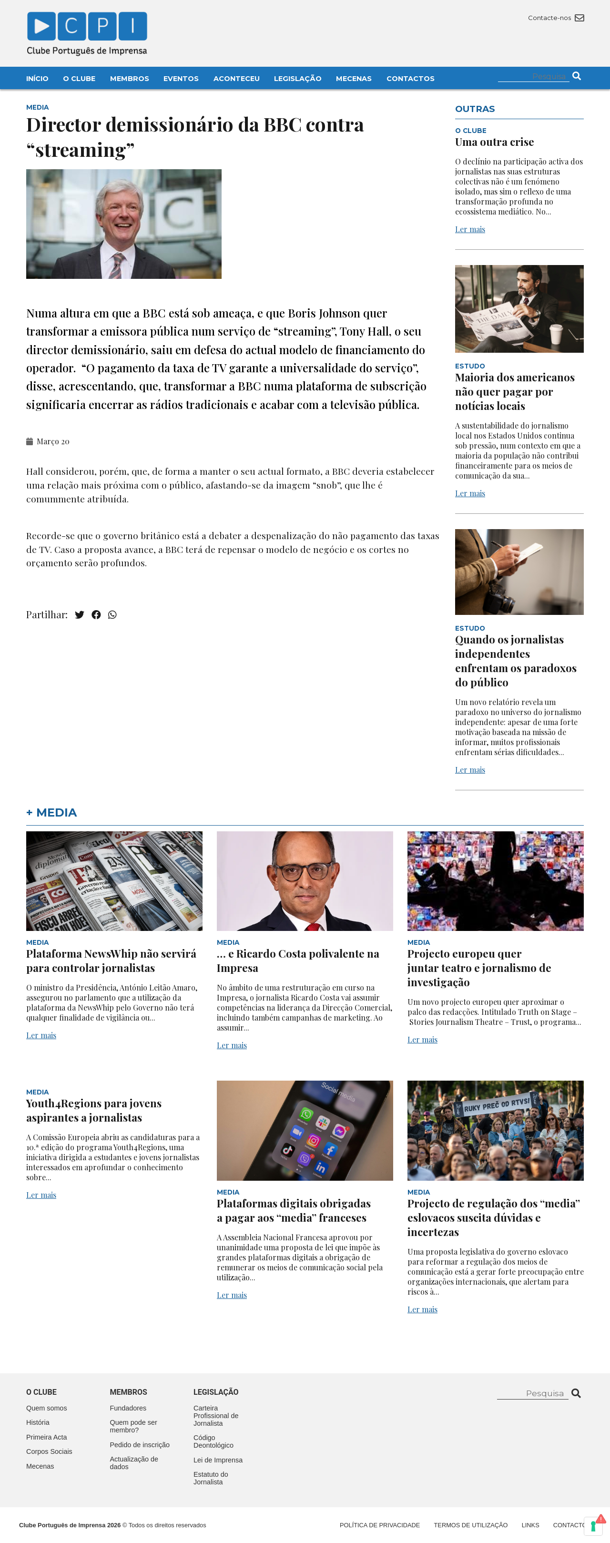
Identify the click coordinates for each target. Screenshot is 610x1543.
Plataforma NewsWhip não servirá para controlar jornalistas (111, 960)
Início (37, 78)
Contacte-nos (556, 17)
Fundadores (128, 1408)
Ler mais (470, 229)
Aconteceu (237, 78)
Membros (129, 78)
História (38, 1422)
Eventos (181, 78)
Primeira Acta (46, 1437)
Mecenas (354, 78)
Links (530, 1525)
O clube (41, 1392)
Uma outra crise (494, 141)
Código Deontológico (213, 1441)
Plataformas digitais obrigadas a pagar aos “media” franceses (294, 1210)
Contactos (410, 78)
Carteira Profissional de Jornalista (215, 1415)
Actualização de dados (134, 1463)
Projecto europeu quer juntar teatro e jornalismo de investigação (479, 967)
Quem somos (46, 1408)
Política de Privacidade (380, 1525)
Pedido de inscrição (140, 1445)
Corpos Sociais (49, 1451)
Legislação (298, 78)
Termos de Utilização (471, 1525)
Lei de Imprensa (218, 1460)
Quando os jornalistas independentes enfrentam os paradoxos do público (516, 660)
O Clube (79, 78)
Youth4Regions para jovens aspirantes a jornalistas (94, 1110)
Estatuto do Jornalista (210, 1478)
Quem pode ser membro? (133, 1426)
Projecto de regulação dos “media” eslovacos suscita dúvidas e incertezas (493, 1217)
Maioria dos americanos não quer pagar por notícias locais (515, 391)
